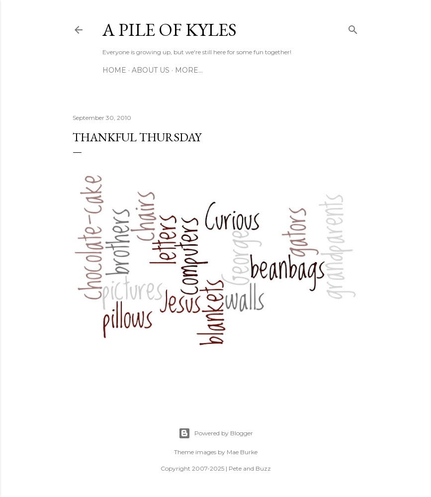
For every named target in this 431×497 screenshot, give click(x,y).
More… (189, 70)
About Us (151, 70)
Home (114, 70)
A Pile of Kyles (169, 29)
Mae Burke (242, 452)
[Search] (353, 28)
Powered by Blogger (215, 433)
